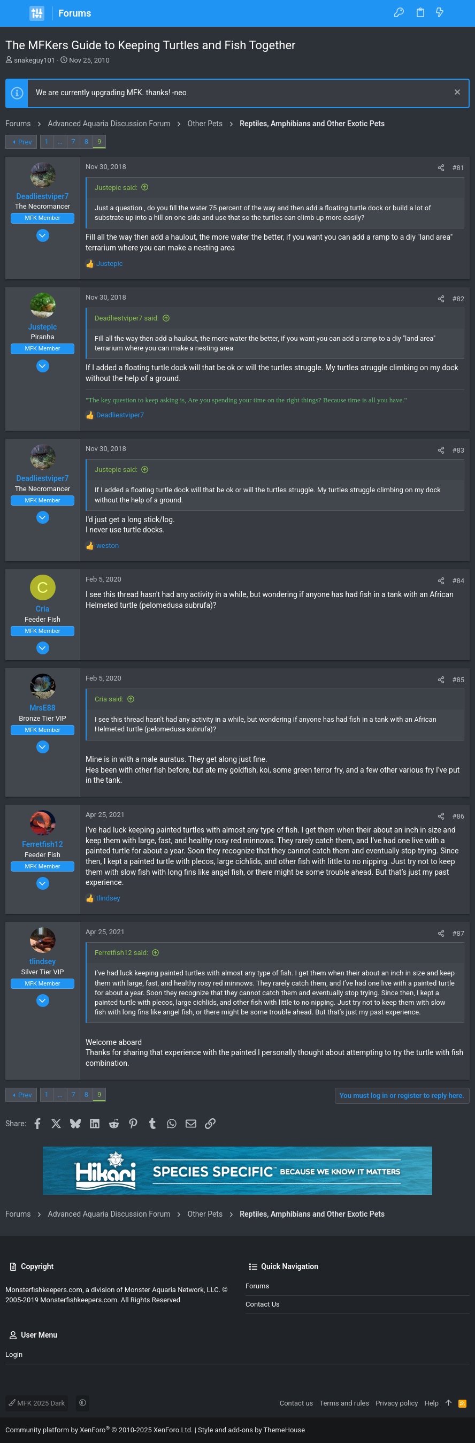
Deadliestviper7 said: (127, 318)
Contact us (263, 1304)
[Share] (441, 168)
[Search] (459, 13)
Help (431, 1403)
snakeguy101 (34, 60)
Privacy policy (397, 1403)
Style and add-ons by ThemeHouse (251, 1430)
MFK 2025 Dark (37, 1403)
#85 (458, 680)
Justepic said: (116, 188)
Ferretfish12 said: (121, 953)
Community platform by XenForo (99, 1430)
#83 (458, 450)
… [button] (60, 142)
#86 (458, 816)
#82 (458, 299)
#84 (458, 581)
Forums (257, 1286)
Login (13, 1354)
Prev (25, 142)
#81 (458, 168)
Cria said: (109, 699)
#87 (458, 933)
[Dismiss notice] (456, 93)
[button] (16, 13)
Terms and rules (344, 1403)
